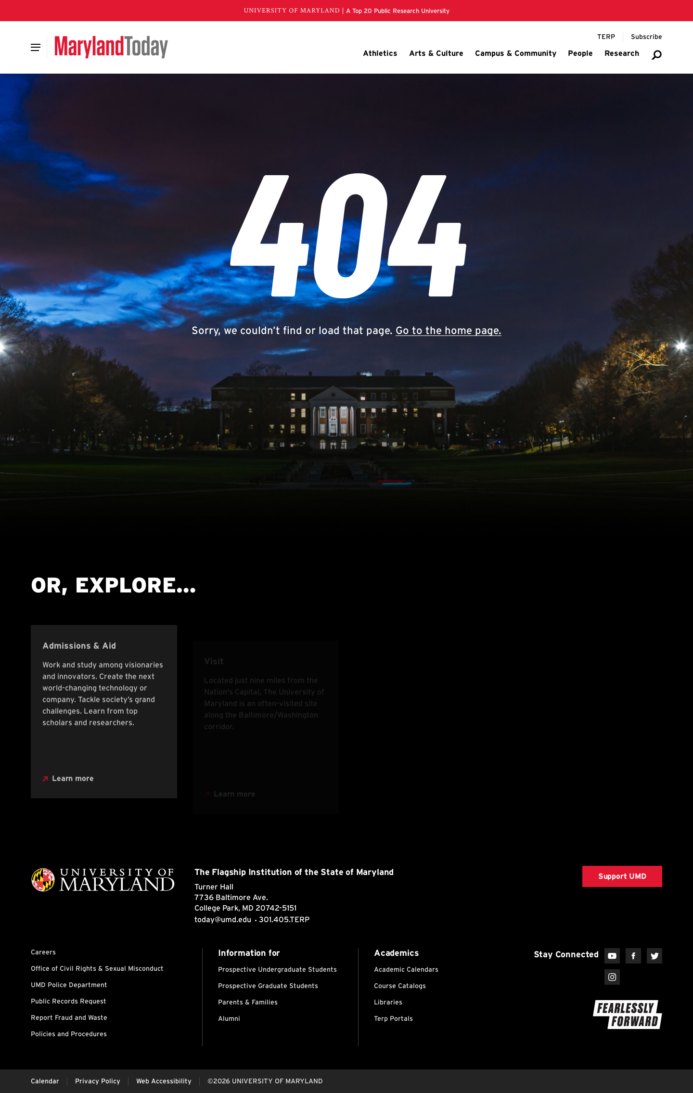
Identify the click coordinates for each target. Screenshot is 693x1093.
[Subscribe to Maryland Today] (646, 37)
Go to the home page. (448, 330)
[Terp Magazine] (606, 37)
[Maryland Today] (111, 47)
